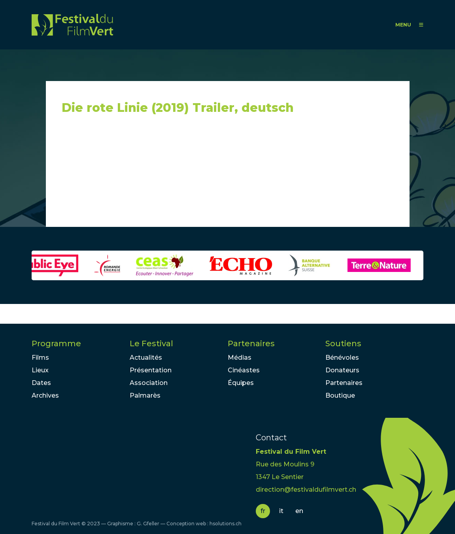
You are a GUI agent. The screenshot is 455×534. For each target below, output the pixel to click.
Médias (239, 357)
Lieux (40, 370)
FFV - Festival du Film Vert (72, 24)
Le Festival (151, 343)
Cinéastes (244, 370)
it (281, 511)
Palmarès (145, 395)
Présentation (151, 370)
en (299, 511)
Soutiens (343, 343)
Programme (56, 343)
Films (40, 357)
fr (263, 511)
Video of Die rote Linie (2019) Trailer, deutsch (133, 174)
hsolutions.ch (226, 523)
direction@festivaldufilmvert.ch (306, 489)
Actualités (146, 357)
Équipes (241, 383)
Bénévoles (342, 357)
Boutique (340, 395)
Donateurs (342, 370)
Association (149, 383)
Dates (41, 383)
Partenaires (251, 343)
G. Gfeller (148, 523)
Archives (45, 395)
